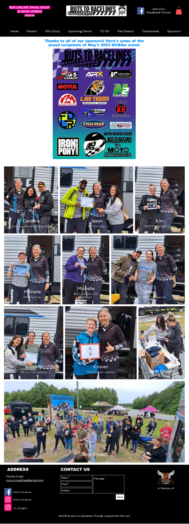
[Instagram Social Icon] (8, 499)
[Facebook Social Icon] (8, 491)
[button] (179, 11)
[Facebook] (140, 10)
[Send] (120, 497)
